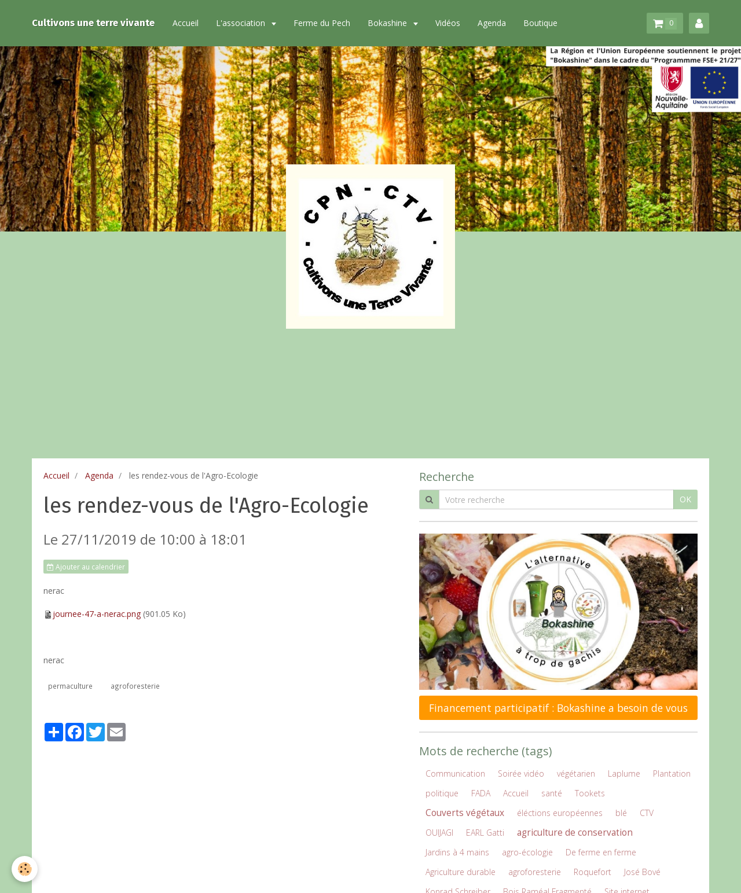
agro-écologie (527, 852)
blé (621, 812)
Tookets (590, 793)
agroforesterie (135, 685)
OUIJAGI (439, 832)
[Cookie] (25, 869)
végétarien (576, 773)
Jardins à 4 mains (457, 852)
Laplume (624, 773)
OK (685, 499)
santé (551, 793)
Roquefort (592, 871)
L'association (241, 22)
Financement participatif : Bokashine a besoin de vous (558, 708)
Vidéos (447, 22)
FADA (480, 793)
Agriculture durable (460, 871)
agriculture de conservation (575, 832)
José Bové (642, 871)
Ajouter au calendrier (86, 566)
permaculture (70, 685)
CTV (647, 812)
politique (441, 793)
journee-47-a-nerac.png (97, 613)
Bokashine (388, 22)
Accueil (186, 22)
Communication (455, 773)
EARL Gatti (485, 832)
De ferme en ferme (601, 852)
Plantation (672, 773)
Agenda (492, 22)
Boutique (540, 22)
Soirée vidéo (521, 773)
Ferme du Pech (322, 22)
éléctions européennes (560, 812)
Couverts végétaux (464, 813)
